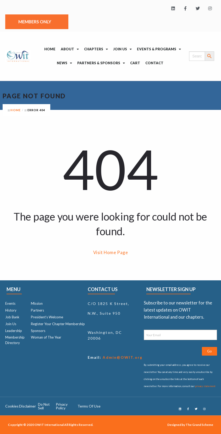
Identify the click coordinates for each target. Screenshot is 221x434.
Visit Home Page (110, 252)
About (70, 49)
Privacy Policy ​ (62, 406)
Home (50, 49)
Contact (154, 63)
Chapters (96, 49)
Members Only (36, 21)
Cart (135, 63)
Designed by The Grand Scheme (190, 425)
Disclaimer (27, 406)
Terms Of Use (89, 406)
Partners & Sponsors (101, 63)
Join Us (122, 49)
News (64, 63)
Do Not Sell (44, 406)
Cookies (12, 406)
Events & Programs (159, 49)
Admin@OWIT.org (121, 357)
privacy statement (205, 386)
